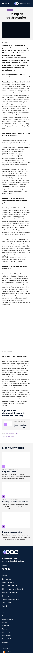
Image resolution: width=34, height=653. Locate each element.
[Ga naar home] (16, 3)
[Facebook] (6, 569)
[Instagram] (3, 569)
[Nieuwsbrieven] (25, 3)
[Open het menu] (5, 3)
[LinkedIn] (9, 569)
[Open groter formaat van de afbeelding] (16, 330)
